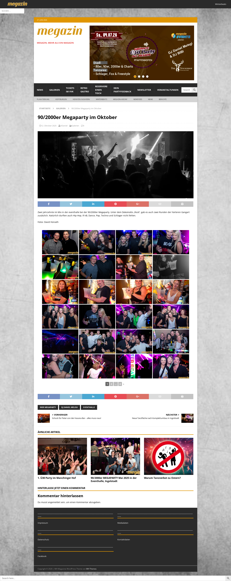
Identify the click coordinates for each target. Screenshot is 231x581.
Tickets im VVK (70, 90)
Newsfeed (137, 99)
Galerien (54, 89)
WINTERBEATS (101, 99)
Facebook (42, 556)
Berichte (163, 99)
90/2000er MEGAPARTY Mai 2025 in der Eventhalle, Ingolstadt (114, 479)
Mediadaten (122, 523)
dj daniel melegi (69, 407)
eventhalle (89, 407)
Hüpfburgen (61, 99)
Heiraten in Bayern (81, 99)
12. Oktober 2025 (48, 125)
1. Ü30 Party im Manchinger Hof (57, 478)
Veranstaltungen (167, 89)
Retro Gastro (84, 90)
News (40, 89)
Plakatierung (43, 99)
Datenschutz (43, 539)
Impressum (43, 523)
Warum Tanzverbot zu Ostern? (162, 478)
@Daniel (63, 125)
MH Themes (91, 569)
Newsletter (144, 89)
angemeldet (54, 502)
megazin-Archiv (120, 99)
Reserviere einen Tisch (101, 90)
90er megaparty (48, 407)
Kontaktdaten (123, 539)
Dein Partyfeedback (122, 90)
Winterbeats (220, 4)
